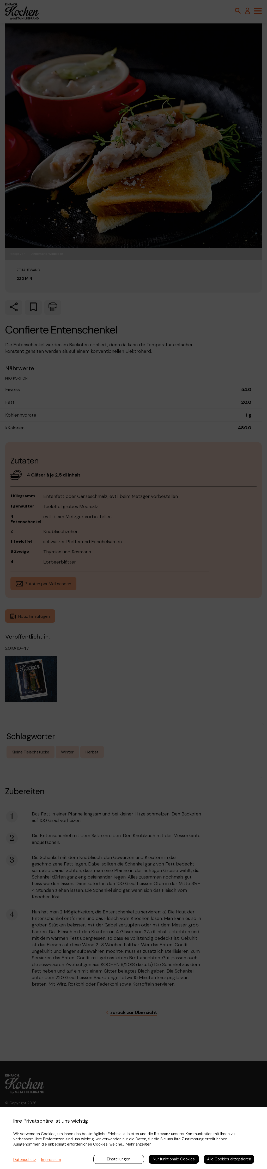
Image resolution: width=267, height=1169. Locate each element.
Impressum (51, 1159)
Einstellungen (118, 1159)
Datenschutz (24, 1159)
